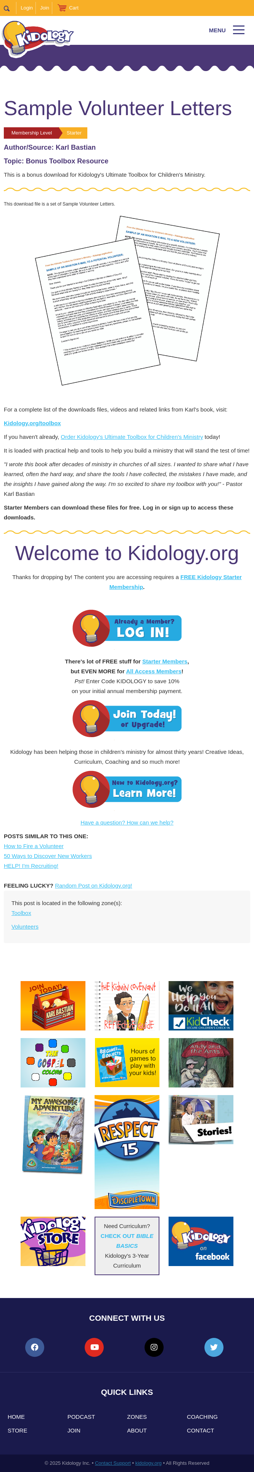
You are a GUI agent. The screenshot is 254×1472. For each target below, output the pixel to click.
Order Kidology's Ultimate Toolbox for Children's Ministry (132, 437)
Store (17, 1430)
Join (44, 8)
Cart (74, 8)
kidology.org (148, 1463)
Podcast (81, 1416)
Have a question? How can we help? (127, 822)
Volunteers (25, 926)
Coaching (202, 1416)
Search (10, 8)
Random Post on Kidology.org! (93, 885)
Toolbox (21, 913)
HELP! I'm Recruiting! (31, 866)
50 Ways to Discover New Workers (48, 856)
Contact (200, 1430)
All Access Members (153, 671)
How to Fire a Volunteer (34, 846)
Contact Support (113, 1463)
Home (16, 1416)
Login (27, 8)
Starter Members (164, 661)
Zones (137, 1416)
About (137, 1430)
